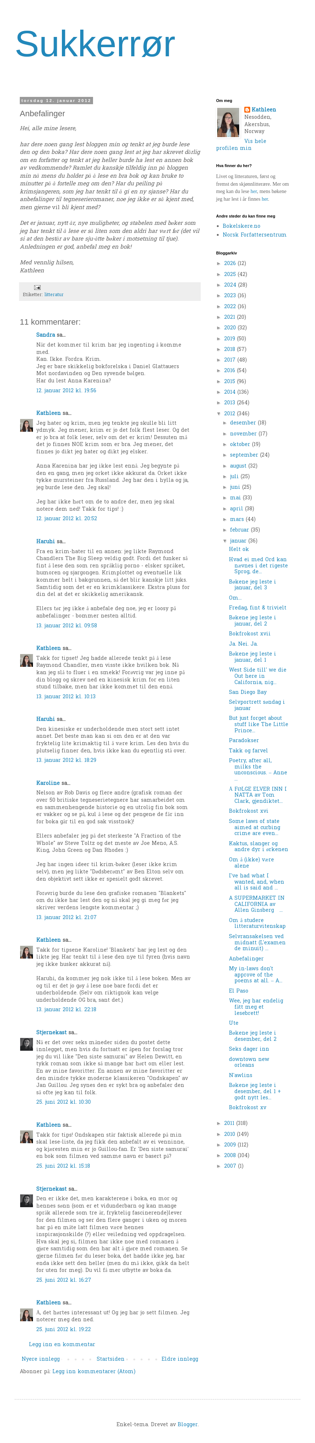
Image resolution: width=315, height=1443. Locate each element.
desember (244, 423)
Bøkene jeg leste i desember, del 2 (253, 1036)
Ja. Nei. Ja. (243, 644)
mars (238, 520)
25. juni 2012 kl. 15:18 (63, 1166)
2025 (231, 275)
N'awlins (240, 1076)
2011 (230, 1123)
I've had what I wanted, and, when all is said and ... (256, 882)
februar (240, 530)
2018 (230, 350)
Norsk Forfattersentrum (255, 235)
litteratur (54, 295)
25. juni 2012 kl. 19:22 (63, 1330)
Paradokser (244, 741)
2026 (231, 264)
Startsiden (111, 1359)
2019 (230, 339)
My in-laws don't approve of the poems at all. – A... (255, 975)
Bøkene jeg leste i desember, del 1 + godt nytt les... (255, 1092)
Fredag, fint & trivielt (257, 608)
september (245, 455)
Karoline (48, 783)
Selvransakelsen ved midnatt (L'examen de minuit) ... (257, 943)
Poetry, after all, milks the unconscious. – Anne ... (258, 770)
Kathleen (48, 414)
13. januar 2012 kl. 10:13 (66, 697)
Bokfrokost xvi (248, 811)
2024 (231, 285)
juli (235, 477)
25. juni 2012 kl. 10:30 (63, 1102)
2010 (230, 1134)
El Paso (238, 991)
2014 (230, 392)
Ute (233, 1023)
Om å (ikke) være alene (251, 863)
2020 (231, 328)
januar (239, 541)
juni (236, 487)
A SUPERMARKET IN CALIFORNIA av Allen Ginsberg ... (257, 905)
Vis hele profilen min (241, 145)
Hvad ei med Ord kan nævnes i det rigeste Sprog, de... (258, 566)
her (254, 191)
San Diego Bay (248, 692)
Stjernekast (51, 1033)
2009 (231, 1145)
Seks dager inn (249, 1049)
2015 (230, 382)
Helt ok (239, 550)
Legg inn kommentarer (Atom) (94, 1372)
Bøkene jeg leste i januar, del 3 (252, 585)
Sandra (45, 335)
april (237, 509)
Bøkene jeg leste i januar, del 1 (252, 657)
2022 (231, 307)
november (244, 434)
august (239, 466)
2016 (230, 371)
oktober (241, 445)
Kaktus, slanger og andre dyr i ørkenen (258, 847)
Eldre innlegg (180, 1359)
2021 (230, 317)
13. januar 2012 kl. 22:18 (66, 1010)
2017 (230, 360)
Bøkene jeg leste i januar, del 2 (252, 621)
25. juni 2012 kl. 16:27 (63, 1280)
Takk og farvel (248, 751)
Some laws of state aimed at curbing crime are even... (254, 828)
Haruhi (45, 542)
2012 (230, 414)
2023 (231, 296)
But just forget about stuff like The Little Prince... (258, 725)
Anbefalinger (246, 959)
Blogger (188, 1425)
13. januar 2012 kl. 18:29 (66, 760)
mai (236, 498)
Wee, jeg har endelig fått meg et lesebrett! (256, 1007)
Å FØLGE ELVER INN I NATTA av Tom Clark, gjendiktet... (258, 796)
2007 (231, 1166)
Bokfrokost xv (247, 1108)
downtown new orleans (249, 1063)
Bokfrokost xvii (250, 634)
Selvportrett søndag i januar (257, 706)
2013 (230, 403)
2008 (231, 1156)
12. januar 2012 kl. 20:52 (66, 519)
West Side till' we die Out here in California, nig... (257, 676)
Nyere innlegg (41, 1359)
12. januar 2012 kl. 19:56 (66, 391)
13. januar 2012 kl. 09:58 (66, 626)
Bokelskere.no (241, 226)
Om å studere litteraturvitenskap (257, 924)
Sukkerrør (95, 43)
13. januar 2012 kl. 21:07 (66, 918)
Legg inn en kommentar (62, 1345)
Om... (235, 598)
